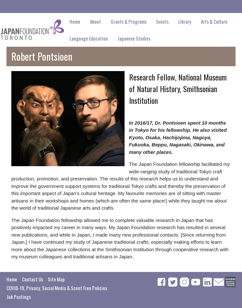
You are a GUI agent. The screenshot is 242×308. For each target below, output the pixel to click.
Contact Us (32, 279)
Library (184, 21)
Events (162, 21)
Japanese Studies (133, 38)
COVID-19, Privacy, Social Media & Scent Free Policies (56, 287)
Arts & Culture (214, 21)
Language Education (89, 38)
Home (75, 21)
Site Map (56, 279)
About (95, 21)
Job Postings (18, 296)
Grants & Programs (129, 21)
